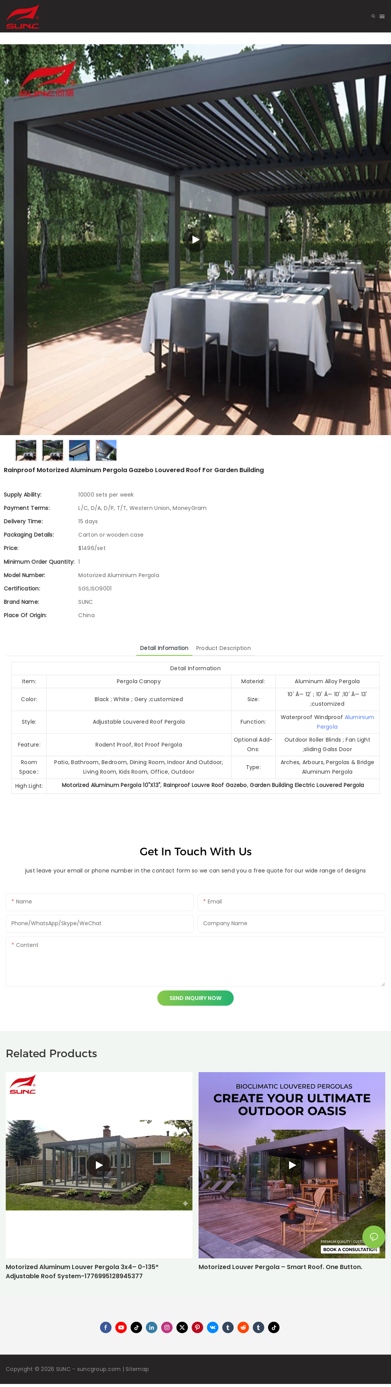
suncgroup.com (99, 1369)
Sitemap (137, 1369)
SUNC (63, 1369)
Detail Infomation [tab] (164, 648)
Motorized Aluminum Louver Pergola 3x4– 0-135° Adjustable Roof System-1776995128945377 (82, 1272)
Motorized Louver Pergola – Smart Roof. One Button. (280, 1267)
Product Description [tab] (223, 648)
